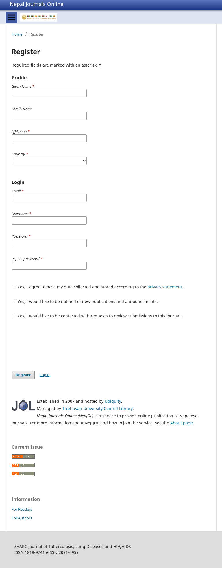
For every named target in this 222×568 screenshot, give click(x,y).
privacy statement (164, 287)
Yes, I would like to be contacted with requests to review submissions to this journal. (97, 316)
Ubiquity (113, 401)
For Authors (22, 518)
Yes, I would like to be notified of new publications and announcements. (85, 301)
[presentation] (55, 344)
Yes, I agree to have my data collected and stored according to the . (97, 287)
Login (44, 374)
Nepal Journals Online (36, 4)
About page (181, 423)
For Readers (22, 509)
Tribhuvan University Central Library (97, 408)
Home (17, 34)
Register (23, 375)
